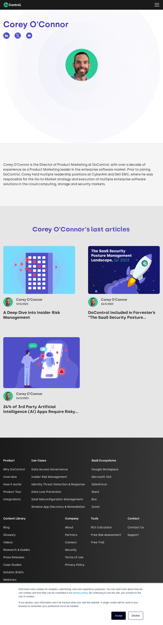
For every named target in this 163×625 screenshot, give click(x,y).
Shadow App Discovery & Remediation (58, 507)
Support (133, 535)
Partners (71, 535)
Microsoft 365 (102, 477)
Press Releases (13, 557)
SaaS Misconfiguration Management (57, 499)
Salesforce (99, 484)
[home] (13, 4)
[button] (156, 5)
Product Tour (12, 492)
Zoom (96, 507)
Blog (6, 527)
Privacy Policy (74, 565)
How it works (12, 484)
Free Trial (97, 542)
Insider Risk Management (49, 477)
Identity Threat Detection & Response (58, 484)
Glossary (9, 535)
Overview (10, 477)
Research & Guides (16, 550)
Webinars (9, 580)
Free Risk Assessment (106, 535)
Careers (71, 542)
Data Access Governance (49, 469)
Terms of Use (74, 557)
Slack (95, 492)
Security (71, 550)
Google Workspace (105, 469)
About (69, 527)
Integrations (12, 499)
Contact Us (136, 527)
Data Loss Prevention (46, 492)
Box (94, 499)
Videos (8, 542)
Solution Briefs (13, 572)
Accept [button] (118, 615)
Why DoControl (14, 469)
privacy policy (80, 592)
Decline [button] (136, 615)
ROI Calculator (101, 527)
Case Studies (12, 565)
